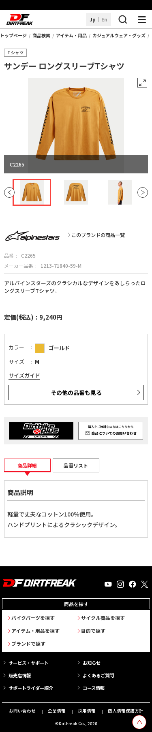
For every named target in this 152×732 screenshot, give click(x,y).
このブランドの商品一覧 (98, 235)
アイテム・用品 (71, 35)
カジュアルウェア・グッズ (119, 35)
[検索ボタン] (122, 19)
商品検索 (41, 35)
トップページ (13, 35)
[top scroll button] (139, 722)
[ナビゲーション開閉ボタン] (142, 19)
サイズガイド (24, 375)
